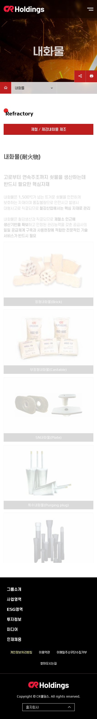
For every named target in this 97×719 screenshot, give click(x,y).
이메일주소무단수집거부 (72, 652)
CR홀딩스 (24, 9)
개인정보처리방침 (21, 652)
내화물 (19, 87)
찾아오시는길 (48, 663)
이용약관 (44, 652)
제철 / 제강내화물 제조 (48, 129)
